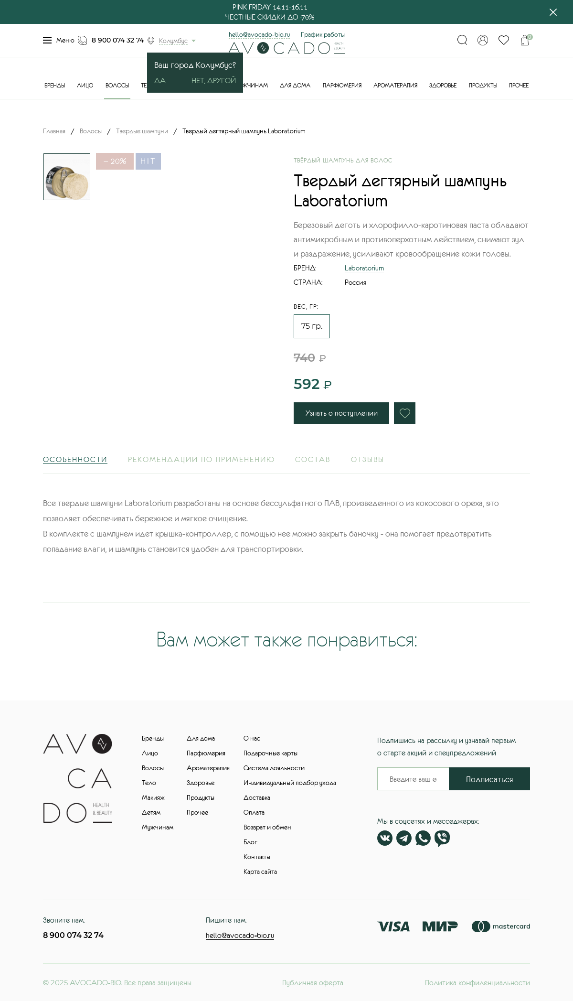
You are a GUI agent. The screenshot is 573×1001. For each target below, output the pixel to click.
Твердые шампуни (142, 131)
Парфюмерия (342, 85)
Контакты (257, 857)
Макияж (153, 797)
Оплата (254, 812)
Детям (151, 812)
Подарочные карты (270, 753)
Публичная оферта (312, 982)
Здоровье (442, 85)
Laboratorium (364, 268)
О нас (252, 738)
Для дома (295, 85)
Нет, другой (213, 80)
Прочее (519, 85)
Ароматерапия (395, 85)
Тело (149, 782)
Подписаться (489, 779)
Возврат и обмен (267, 827)
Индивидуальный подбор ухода (290, 782)
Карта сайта (260, 871)
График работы (323, 34)
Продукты (483, 85)
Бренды (54, 85)
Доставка (257, 797)
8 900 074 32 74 (118, 40)
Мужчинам (251, 85)
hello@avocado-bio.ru (259, 34)
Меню (58, 40)
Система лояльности (274, 768)
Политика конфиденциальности (477, 982)
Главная (54, 131)
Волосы (117, 85)
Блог (250, 842)
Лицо (85, 85)
